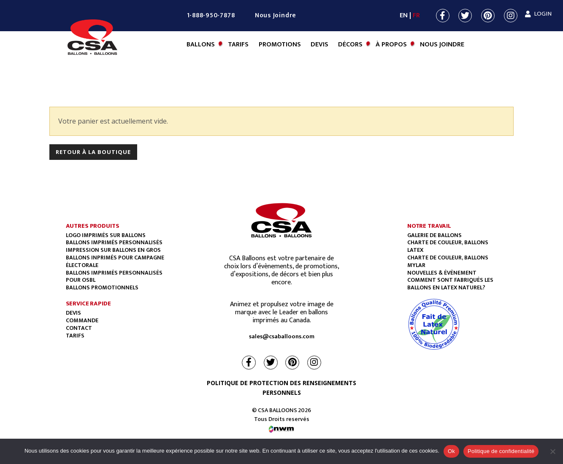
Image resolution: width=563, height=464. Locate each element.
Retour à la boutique (93, 152)
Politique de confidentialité (501, 451)
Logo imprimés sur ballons (106, 235)
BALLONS (201, 44)
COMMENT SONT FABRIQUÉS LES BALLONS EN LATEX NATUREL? (450, 283)
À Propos (391, 44)
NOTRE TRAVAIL (429, 226)
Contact (79, 328)
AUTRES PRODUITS (92, 226)
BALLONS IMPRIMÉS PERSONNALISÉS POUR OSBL (114, 276)
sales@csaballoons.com (281, 336)
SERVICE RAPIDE (88, 303)
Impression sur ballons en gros (113, 250)
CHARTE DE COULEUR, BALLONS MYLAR (447, 261)
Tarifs (238, 44)
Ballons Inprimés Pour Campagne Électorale (115, 261)
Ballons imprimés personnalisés (114, 242)
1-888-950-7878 (211, 15)
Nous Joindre (275, 15)
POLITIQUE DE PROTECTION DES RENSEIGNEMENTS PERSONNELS (281, 388)
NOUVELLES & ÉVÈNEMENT (441, 273)
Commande (82, 320)
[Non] (552, 451)
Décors (350, 44)
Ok (451, 451)
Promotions (280, 44)
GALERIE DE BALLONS (434, 235)
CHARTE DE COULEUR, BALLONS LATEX (447, 246)
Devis (319, 44)
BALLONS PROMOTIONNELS (102, 287)
